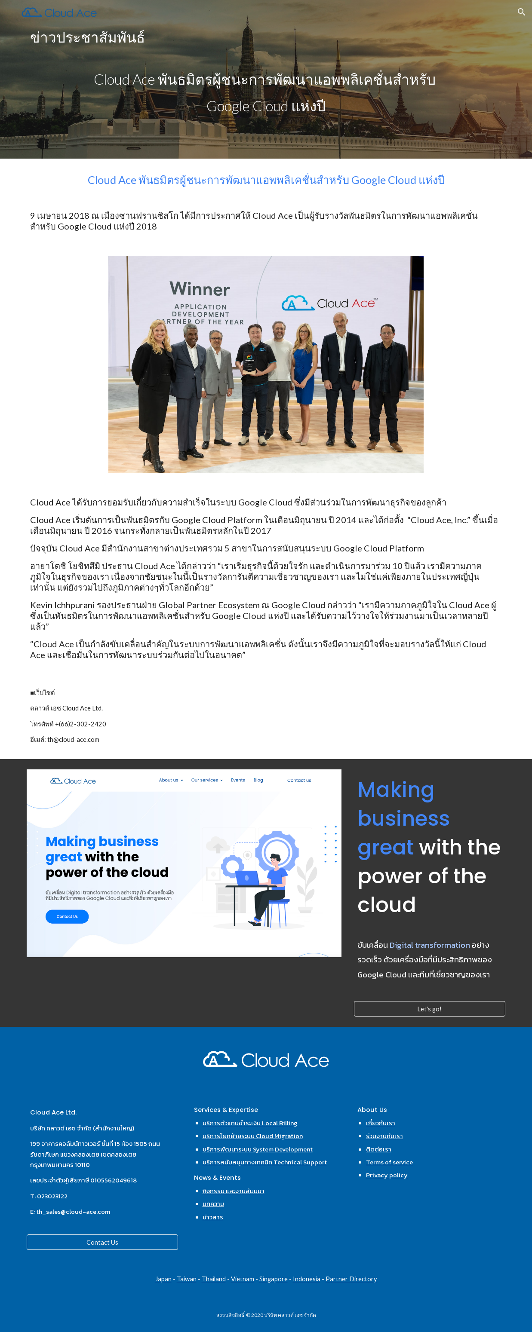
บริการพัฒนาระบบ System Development (258, 1149)
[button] (521, 12)
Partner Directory (351, 1279)
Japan (163, 1279)
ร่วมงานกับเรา (384, 1136)
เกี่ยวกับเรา (380, 1123)
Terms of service (389, 1162)
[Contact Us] (102, 1242)
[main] (266, 79)
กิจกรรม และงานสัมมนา (233, 1191)
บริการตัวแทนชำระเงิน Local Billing (250, 1123)
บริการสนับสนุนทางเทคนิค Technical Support (265, 1162)
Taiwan (187, 1279)
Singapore (273, 1279)
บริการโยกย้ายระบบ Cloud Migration (253, 1136)
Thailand (214, 1279)
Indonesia (306, 1279)
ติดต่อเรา (378, 1149)
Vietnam (242, 1279)
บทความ (213, 1204)
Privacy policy (387, 1175)
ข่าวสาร (213, 1217)
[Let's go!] (429, 1009)
